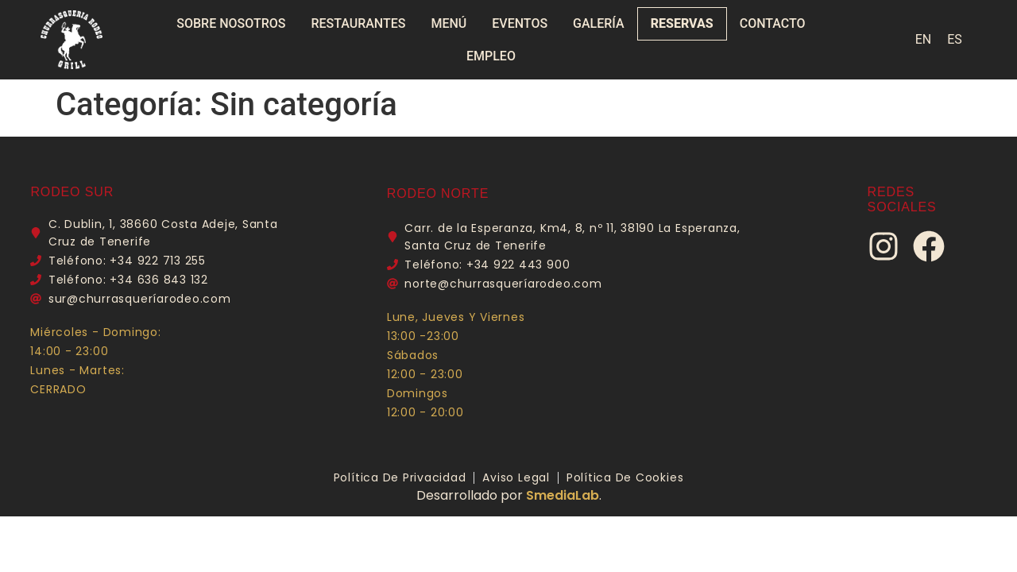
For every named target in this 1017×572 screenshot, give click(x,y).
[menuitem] (923, 40)
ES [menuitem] (954, 39)
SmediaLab (562, 495)
